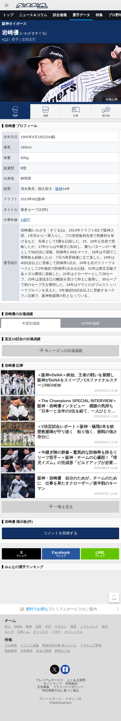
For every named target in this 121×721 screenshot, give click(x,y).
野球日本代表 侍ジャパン (59, 645)
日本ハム (23, 632)
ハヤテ (56, 632)
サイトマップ (52, 683)
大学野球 (26, 651)
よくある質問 (76, 680)
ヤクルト (61, 626)
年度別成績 (31, 323)
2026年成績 (90, 323)
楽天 (105, 626)
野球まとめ (62, 651)
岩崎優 (10, 32)
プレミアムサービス (49, 680)
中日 (48, 626)
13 (6, 39)
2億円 (25, 220)
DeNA (18, 626)
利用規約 (71, 683)
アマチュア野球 (91, 645)
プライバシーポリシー (68, 687)
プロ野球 (11, 645)
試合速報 (60, 15)
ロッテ (9, 632)
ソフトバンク (89, 626)
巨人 (8, 626)
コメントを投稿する (60, 533)
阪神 (58, 189)
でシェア (21, 553)
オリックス (40, 632)
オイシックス (73, 632)
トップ (8, 15)
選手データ (81, 15)
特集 (99, 15)
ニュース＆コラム (33, 15)
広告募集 (43, 687)
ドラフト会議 (29, 645)
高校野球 (11, 651)
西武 (73, 626)
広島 (38, 626)
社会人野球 (43, 651)
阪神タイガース (14, 24)
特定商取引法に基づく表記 (60, 690)
